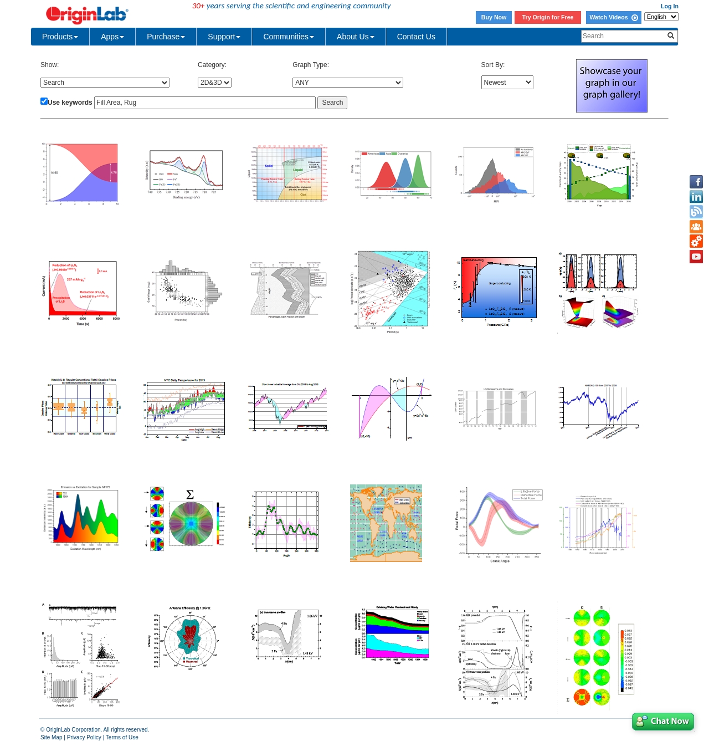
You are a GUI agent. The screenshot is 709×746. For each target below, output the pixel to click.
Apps (112, 36)
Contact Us (416, 36)
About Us (355, 36)
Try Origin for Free (548, 17)
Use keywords (70, 102)
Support (224, 36)
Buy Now (494, 17)
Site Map (51, 737)
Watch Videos (613, 17)
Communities (288, 36)
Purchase (166, 36)
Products (60, 36)
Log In (670, 6)
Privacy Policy (84, 737)
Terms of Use (122, 737)
